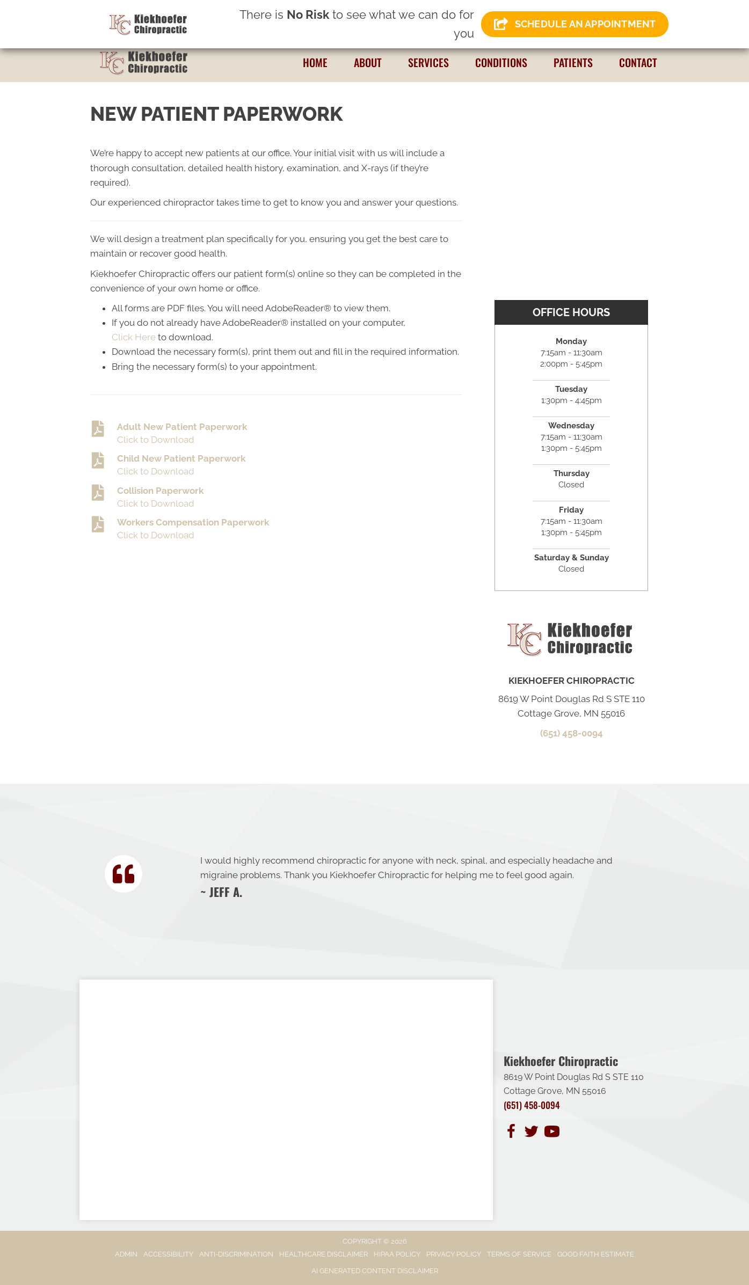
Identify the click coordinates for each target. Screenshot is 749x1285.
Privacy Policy (453, 1254)
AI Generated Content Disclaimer (374, 1271)
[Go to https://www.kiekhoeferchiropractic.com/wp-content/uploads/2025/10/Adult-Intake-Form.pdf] (276, 434)
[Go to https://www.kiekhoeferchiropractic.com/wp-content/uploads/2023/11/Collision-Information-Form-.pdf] (276, 498)
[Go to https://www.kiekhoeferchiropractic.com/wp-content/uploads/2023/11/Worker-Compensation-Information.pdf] (276, 529)
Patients (573, 62)
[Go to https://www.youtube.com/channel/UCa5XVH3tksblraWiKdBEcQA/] (551, 1133)
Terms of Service (519, 1254)
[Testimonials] (419, 876)
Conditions (501, 62)
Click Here (134, 337)
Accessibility (168, 1254)
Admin (126, 1254)
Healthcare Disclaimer (323, 1254)
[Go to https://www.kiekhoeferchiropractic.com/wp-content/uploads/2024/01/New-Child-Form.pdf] (276, 465)
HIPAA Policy (397, 1254)
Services (428, 62)
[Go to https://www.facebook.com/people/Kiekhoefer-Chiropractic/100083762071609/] (511, 1133)
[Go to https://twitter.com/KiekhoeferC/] (531, 1133)
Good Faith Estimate (595, 1254)
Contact (638, 62)
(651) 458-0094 (571, 733)
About (368, 62)
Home (315, 62)
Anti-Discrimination (236, 1254)
